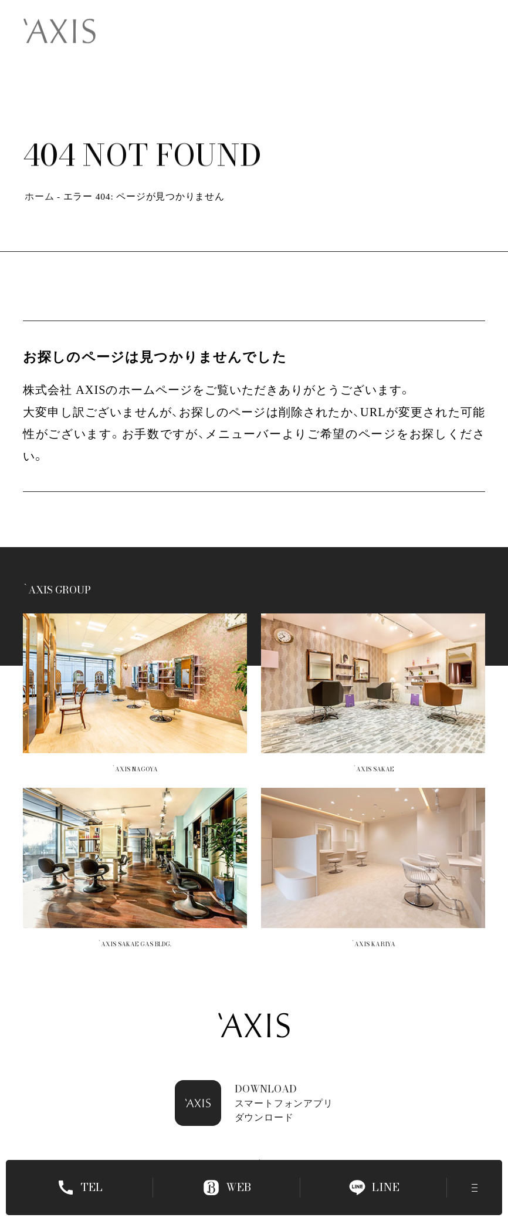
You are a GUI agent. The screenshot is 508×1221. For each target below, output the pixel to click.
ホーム (39, 196)
